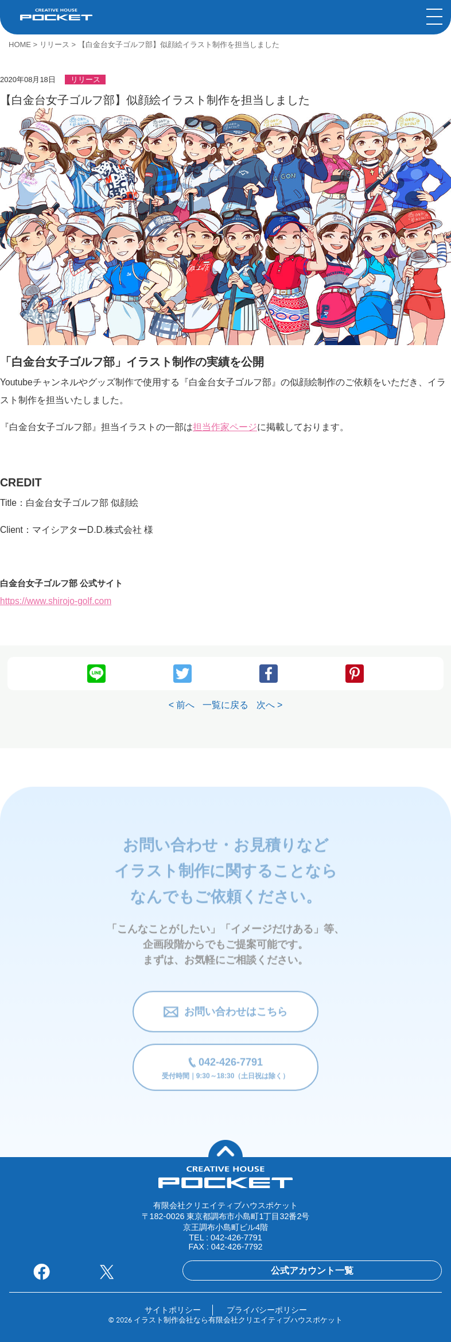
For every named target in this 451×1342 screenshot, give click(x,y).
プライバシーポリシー (267, 1310)
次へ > (269, 705)
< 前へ (182, 705)
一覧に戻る (225, 705)
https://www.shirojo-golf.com (55, 601)
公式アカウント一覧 (312, 1270)
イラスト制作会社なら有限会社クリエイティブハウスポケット (238, 1320)
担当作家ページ (225, 427)
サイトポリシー (173, 1310)
